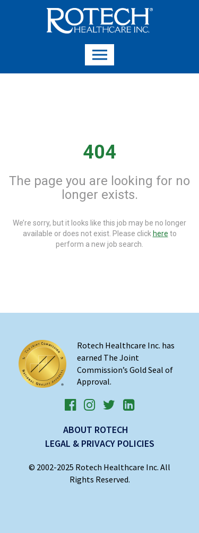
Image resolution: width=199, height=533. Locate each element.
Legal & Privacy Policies (99, 443)
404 (99, 152)
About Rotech (95, 429)
